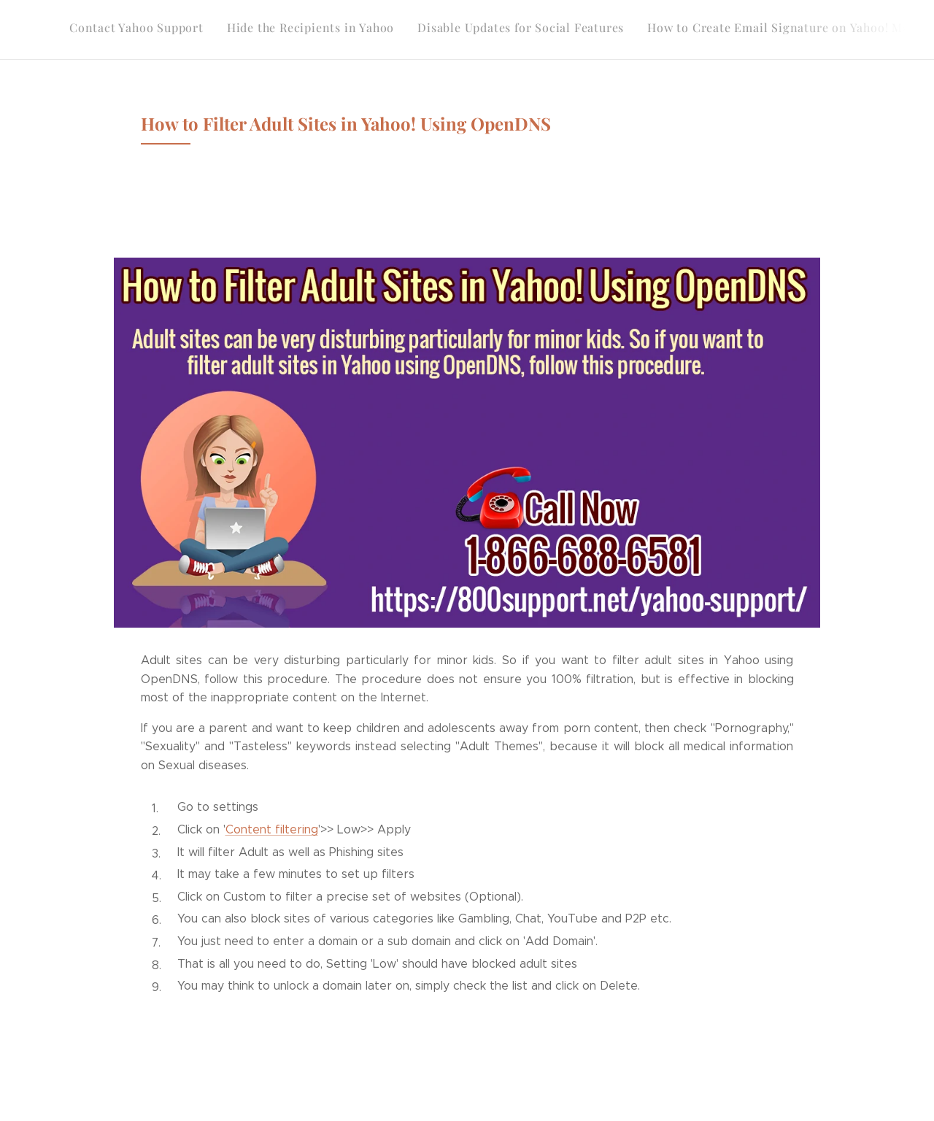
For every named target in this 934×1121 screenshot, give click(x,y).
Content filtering (271, 829)
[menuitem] (698, 30)
